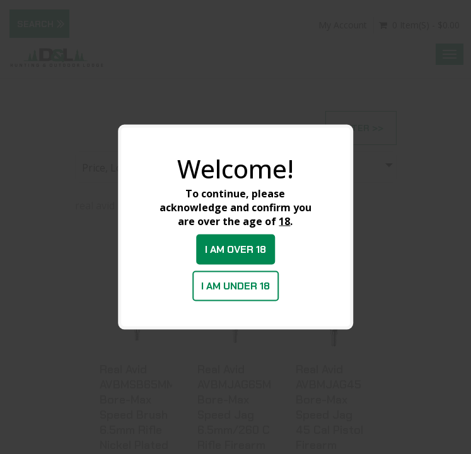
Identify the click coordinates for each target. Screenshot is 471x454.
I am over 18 (235, 249)
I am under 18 (235, 286)
